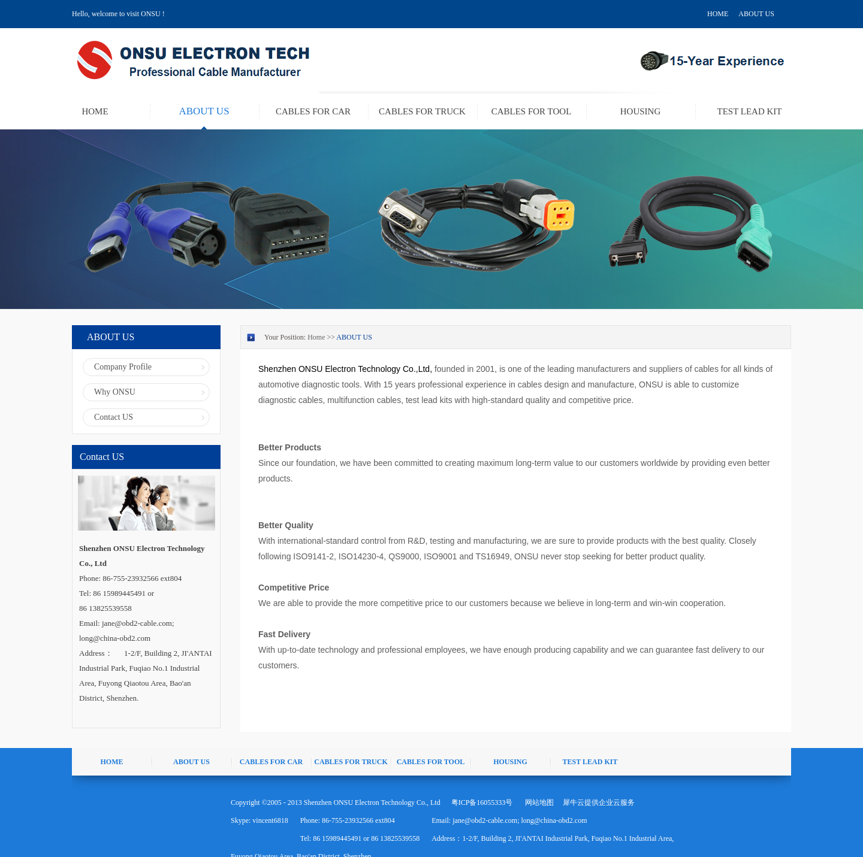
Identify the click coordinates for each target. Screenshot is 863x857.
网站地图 (537, 802)
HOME (717, 14)
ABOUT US (756, 14)
